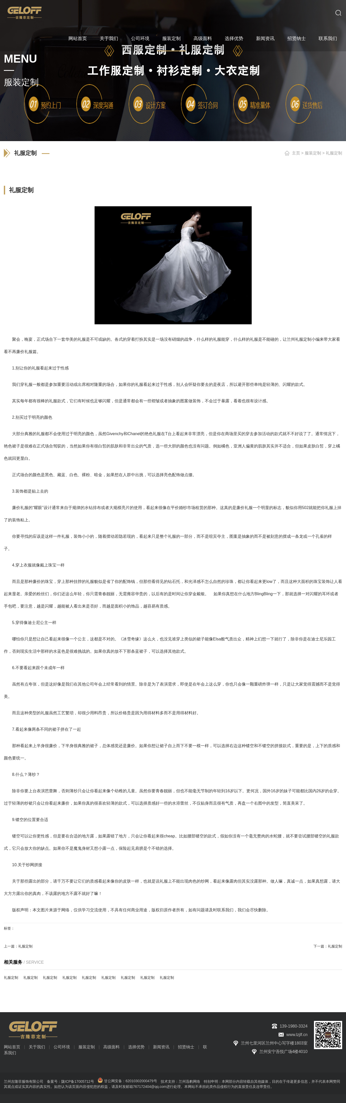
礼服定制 (334, 153)
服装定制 (171, 38)
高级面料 (203, 38)
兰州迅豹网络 (189, 1081)
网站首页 (77, 38)
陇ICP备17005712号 (77, 1081)
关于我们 (109, 38)
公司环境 (140, 38)
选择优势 (234, 38)
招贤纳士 (296, 38)
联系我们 (328, 38)
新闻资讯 (265, 38)
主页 (296, 153)
